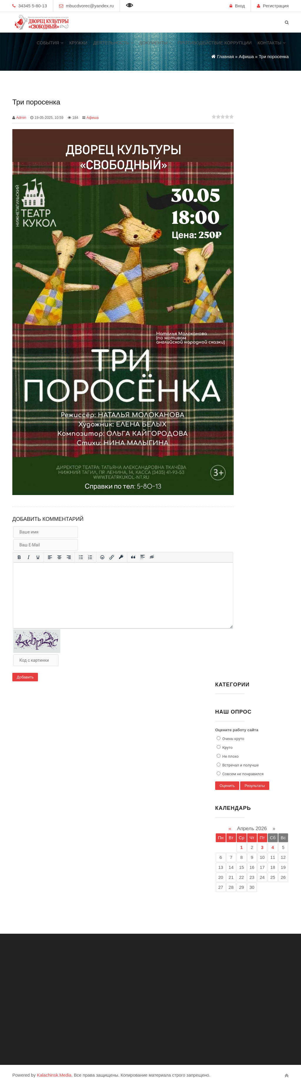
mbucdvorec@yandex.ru (90, 5)
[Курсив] (28, 557)
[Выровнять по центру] (59, 557)
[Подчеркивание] (38, 557)
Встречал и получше (240, 765)
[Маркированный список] (81, 557)
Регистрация (276, 5)
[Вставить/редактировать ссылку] (112, 557)
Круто (227, 747)
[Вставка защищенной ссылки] (121, 557)
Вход (240, 5)
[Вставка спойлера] (142, 557)
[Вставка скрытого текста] (152, 557)
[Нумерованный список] (90, 557)
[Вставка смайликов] (102, 557)
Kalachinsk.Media (54, 1075)
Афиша (92, 118)
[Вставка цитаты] (133, 557)
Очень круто (232, 739)
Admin (21, 118)
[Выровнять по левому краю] (50, 557)
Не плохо (230, 756)
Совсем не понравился (242, 774)
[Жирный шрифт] (19, 557)
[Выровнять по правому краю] (69, 557)
